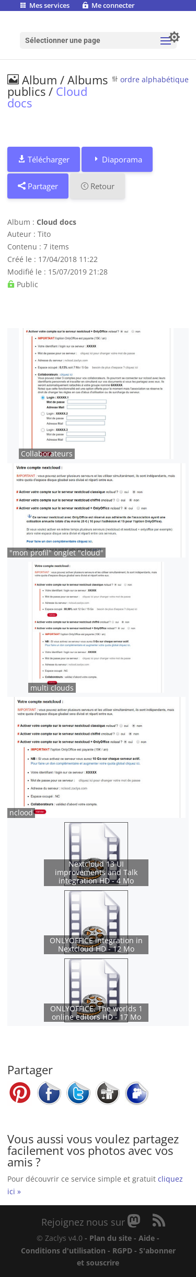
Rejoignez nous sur (84, 1222)
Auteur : (21, 234)
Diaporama (117, 159)
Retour (97, 186)
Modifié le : (26, 272)
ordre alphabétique (154, 79)
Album (32, 80)
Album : (20, 222)
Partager (38, 186)
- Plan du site (108, 1238)
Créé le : (21, 259)
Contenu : (24, 247)
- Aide (144, 1238)
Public (22, 284)
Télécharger (44, 159)
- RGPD (120, 1251)
